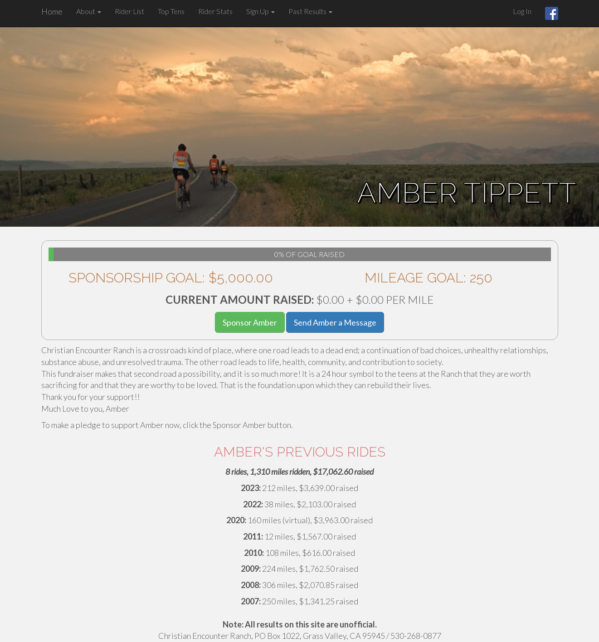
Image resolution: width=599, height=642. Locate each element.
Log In (522, 11)
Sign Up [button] (260, 11)
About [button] (88, 11)
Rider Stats (215, 11)
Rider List (129, 11)
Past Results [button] (310, 11)
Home (52, 11)
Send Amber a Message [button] (335, 322)
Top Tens (171, 11)
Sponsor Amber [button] (250, 322)
